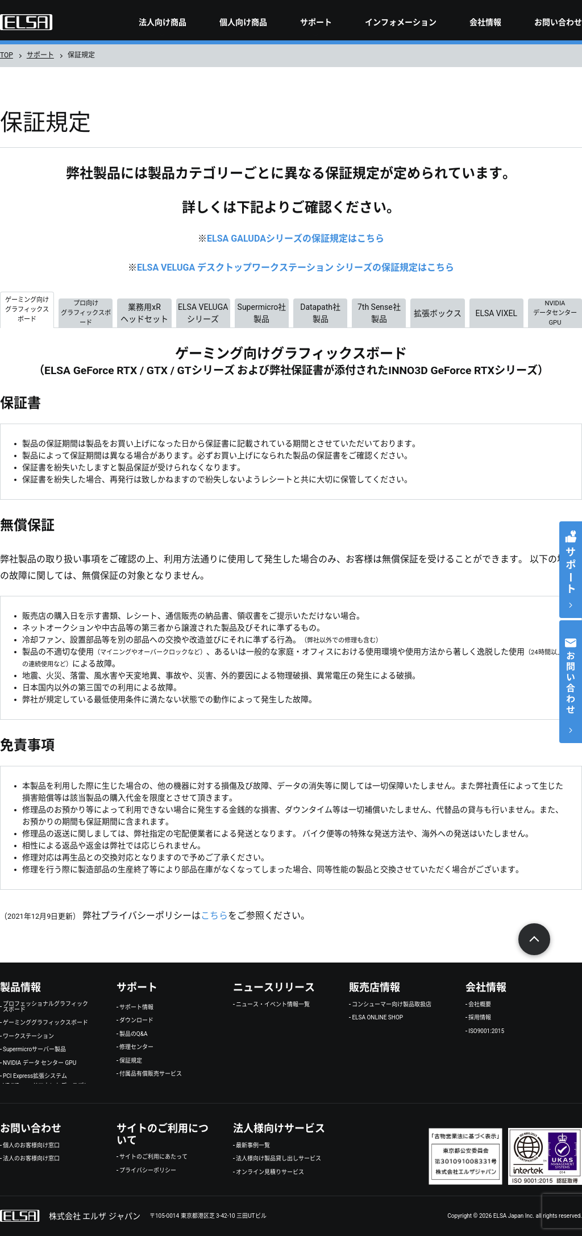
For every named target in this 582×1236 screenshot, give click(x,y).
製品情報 (20, 987)
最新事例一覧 (253, 1145)
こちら (214, 915)
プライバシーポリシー (147, 1170)
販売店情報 (374, 987)
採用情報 (479, 1018)
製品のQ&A (133, 1034)
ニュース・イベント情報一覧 (273, 1004)
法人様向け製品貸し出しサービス (278, 1159)
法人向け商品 (162, 22)
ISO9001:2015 (486, 1031)
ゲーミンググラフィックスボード (45, 1023)
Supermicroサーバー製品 (34, 1049)
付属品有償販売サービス (150, 1074)
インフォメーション (400, 22)
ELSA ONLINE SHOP (377, 1018)
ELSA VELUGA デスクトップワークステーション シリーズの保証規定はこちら (295, 267)
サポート (316, 22)
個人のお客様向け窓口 (31, 1145)
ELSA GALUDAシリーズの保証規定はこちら (295, 238)
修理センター (136, 1047)
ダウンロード (136, 1020)
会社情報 (485, 22)
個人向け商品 (243, 22)
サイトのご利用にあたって (153, 1157)
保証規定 (130, 1061)
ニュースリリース (274, 987)
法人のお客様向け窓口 (31, 1159)
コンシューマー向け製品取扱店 (391, 1004)
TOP (6, 55)
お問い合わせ (558, 22)
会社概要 (479, 1004)
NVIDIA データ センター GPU (39, 1063)
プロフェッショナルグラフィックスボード (45, 1007)
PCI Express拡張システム (35, 1076)
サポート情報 (136, 1007)
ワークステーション (28, 1036)
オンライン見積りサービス (270, 1172)
